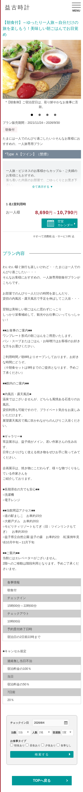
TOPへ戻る (42, 780)
